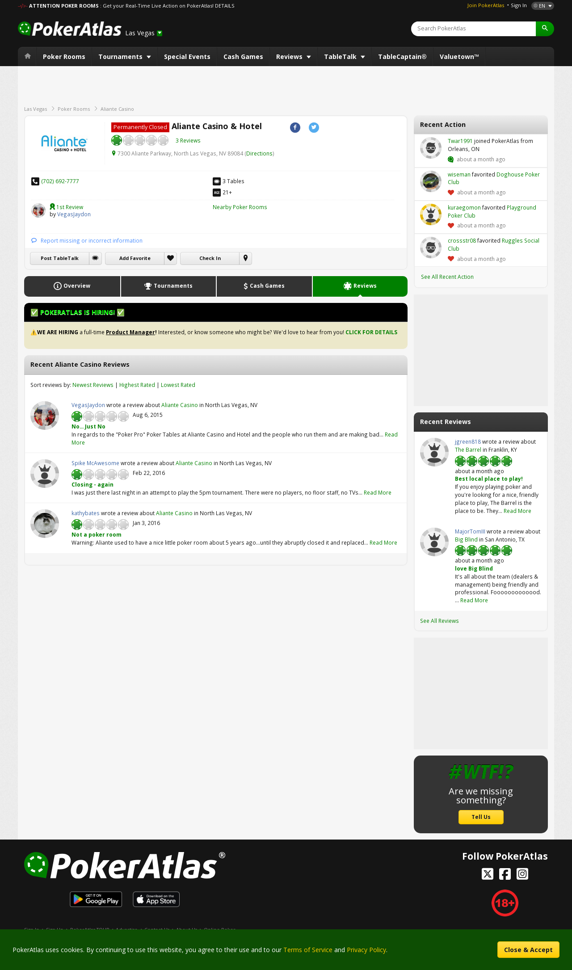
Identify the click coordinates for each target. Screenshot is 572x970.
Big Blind (466, 539)
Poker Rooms (64, 56)
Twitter (314, 127)
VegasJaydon (38, 210)
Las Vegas (35, 108)
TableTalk (341, 56)
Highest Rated (137, 384)
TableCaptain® (402, 56)
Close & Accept (528, 949)
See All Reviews (439, 620)
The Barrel (468, 449)
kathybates (44, 523)
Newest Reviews (93, 384)
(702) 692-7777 (60, 181)
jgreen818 (434, 452)
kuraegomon (431, 214)
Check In (210, 258)
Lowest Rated (178, 384)
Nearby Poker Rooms (240, 206)
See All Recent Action (447, 276)
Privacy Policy (366, 949)
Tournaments (121, 56)
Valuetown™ (459, 56)
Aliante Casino (117, 108)
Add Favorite (135, 258)
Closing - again (93, 484)
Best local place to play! (489, 478)
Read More (377, 492)
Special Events (187, 56)
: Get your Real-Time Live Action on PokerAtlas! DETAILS (167, 5)
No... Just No (88, 426)
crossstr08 (431, 247)
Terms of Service (307, 949)
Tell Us (481, 816)
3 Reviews (188, 140)
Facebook (295, 127)
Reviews (290, 56)
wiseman (431, 181)
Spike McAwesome (44, 473)
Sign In (519, 5)
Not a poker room (97, 534)
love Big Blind (474, 568)
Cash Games (243, 56)
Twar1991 (431, 148)
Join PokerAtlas (485, 5)
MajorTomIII (434, 542)
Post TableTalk (60, 258)
